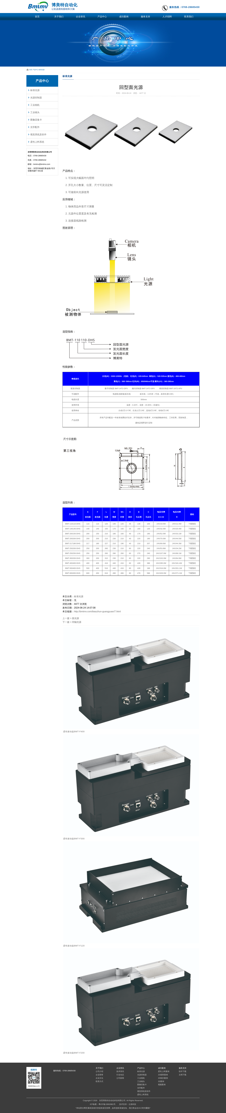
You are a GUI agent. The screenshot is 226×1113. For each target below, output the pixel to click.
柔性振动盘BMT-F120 (74, 946)
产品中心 (102, 16)
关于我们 (58, 16)
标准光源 (41, 69)
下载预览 (192, 524)
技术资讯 (120, 1071)
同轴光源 (76, 622)
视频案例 (162, 1084)
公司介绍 (99, 1071)
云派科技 (132, 1104)
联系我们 (188, 16)
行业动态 (120, 1075)
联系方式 (99, 1081)
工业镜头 (35, 112)
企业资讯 (80, 16)
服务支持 (145, 16)
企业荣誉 (99, 1075)
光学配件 (35, 127)
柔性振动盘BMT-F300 (74, 839)
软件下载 (182, 1071)
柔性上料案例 (163, 1071)
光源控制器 (36, 97)
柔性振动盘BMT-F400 (74, 732)
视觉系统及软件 (38, 134)
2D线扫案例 (163, 1078)
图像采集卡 (36, 120)
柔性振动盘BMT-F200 (74, 1053)
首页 (37, 16)
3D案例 (161, 1081)
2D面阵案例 (163, 1075)
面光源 (75, 618)
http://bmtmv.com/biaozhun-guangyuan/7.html (97, 611)
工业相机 (35, 105)
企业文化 (99, 1078)
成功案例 (123, 16)
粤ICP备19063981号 (107, 1104)
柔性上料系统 (37, 142)
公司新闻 (120, 1078)
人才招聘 (167, 16)
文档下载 (182, 1075)
